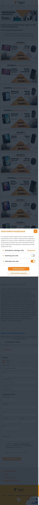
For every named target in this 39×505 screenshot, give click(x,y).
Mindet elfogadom (19, 269)
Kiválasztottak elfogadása (18, 273)
